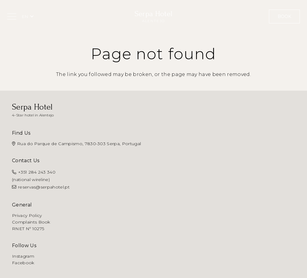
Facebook (23, 262)
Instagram (23, 256)
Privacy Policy (27, 215)
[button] (11, 16)
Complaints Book (31, 222)
